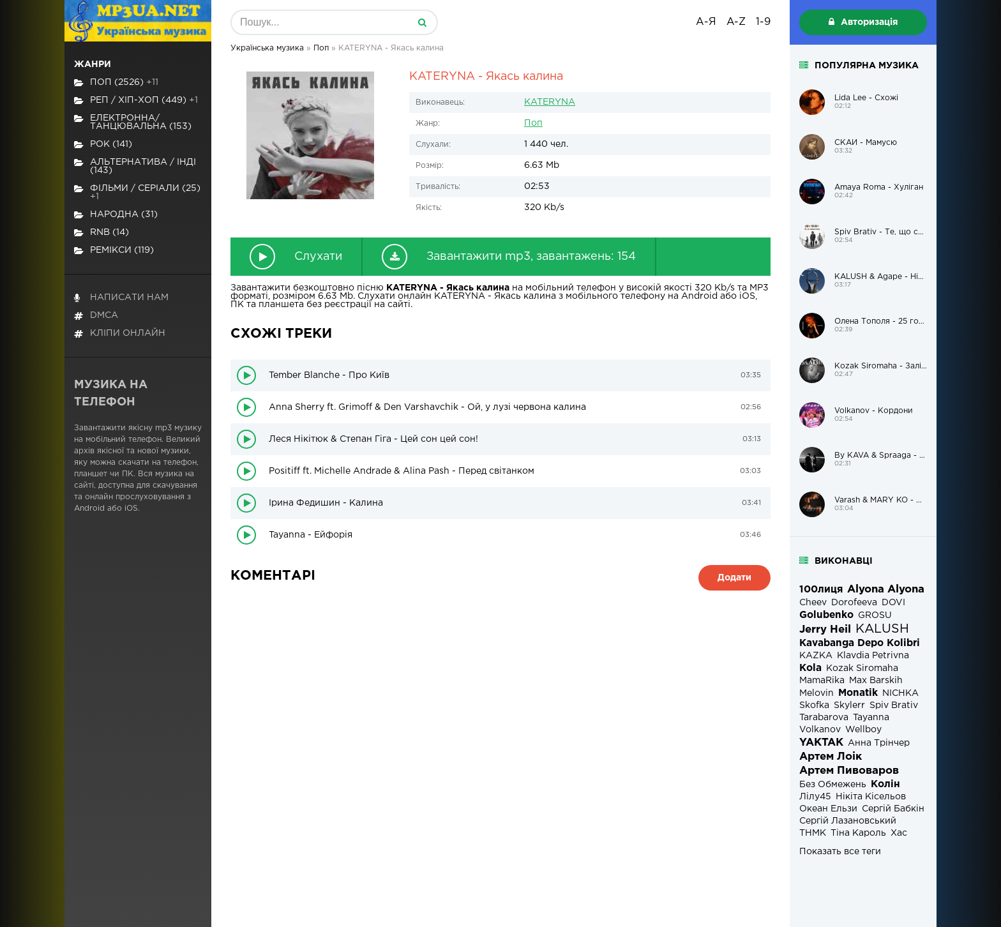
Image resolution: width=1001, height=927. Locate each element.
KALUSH (882, 629)
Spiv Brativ (893, 705)
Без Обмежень (832, 784)
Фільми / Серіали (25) (137, 192)
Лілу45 (815, 797)
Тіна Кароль (858, 833)
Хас (899, 833)
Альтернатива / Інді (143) (135, 166)
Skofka (814, 705)
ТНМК (812, 833)
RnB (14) (101, 233)
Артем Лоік (830, 757)
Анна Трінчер (879, 743)
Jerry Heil (825, 630)
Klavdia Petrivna (873, 655)
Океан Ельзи (828, 809)
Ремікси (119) (114, 250)
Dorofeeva (854, 603)
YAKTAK (821, 743)
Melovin (816, 693)
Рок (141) (103, 144)
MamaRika (822, 680)
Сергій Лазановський (847, 821)
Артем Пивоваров (849, 771)
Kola (810, 668)
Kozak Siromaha (862, 668)
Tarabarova (823, 717)
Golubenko (826, 615)
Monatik (858, 693)
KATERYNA (549, 102)
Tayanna (871, 717)
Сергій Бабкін (893, 809)
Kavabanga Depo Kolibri (859, 643)
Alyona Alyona (885, 589)
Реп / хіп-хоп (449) (136, 100)
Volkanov (820, 730)
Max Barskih (876, 680)
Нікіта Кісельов (871, 797)
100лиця (821, 589)
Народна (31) (116, 215)
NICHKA (900, 693)
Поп (533, 123)
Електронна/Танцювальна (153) (133, 122)
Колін (885, 784)
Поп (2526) (116, 83)
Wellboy (863, 730)
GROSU (875, 615)
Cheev (813, 603)
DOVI (893, 603)
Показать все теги (840, 851)
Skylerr (849, 705)
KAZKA (815, 655)
